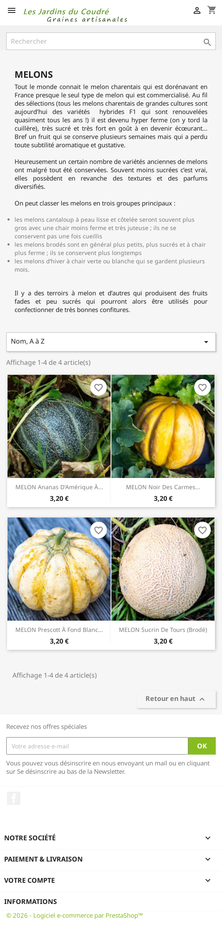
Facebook (13, 798)
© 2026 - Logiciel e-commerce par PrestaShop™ (74, 915)
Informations (30, 901)
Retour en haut (176, 699)
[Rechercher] (111, 41)
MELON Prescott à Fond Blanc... (59, 630)
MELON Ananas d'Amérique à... (59, 487)
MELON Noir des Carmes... (163, 487)
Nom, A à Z (111, 342)
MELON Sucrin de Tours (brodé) (163, 630)
